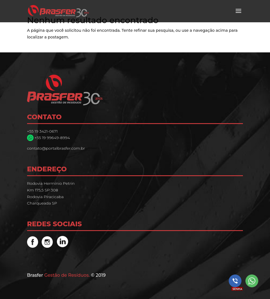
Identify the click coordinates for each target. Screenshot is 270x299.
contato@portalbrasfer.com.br (56, 148)
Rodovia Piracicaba (45, 196)
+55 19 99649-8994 (52, 137)
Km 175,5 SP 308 (42, 190)
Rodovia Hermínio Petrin (51, 183)
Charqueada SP (42, 203)
